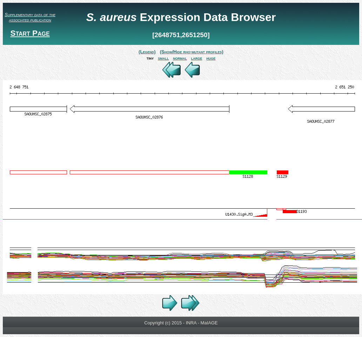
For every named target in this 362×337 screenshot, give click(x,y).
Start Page (29, 33)
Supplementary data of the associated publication (30, 17)
